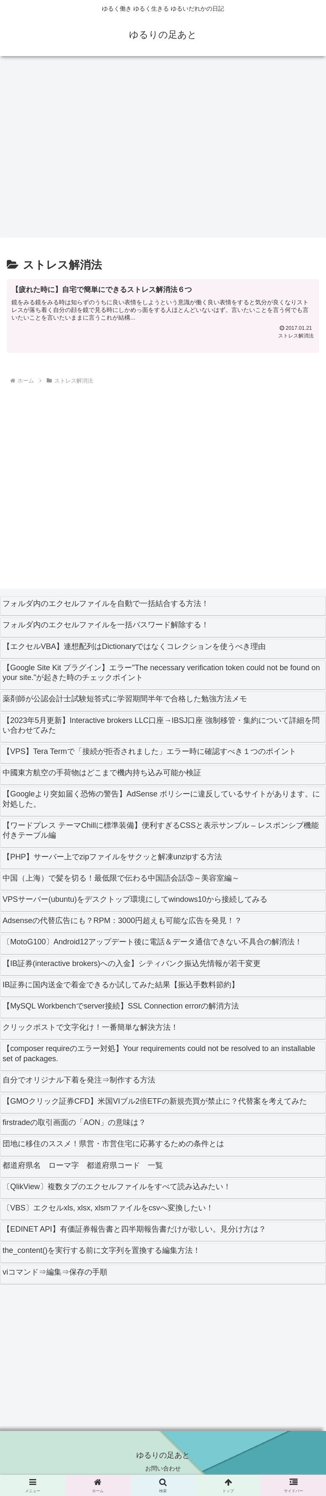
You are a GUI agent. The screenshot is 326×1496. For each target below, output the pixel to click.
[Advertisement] (163, 150)
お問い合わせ (163, 1468)
